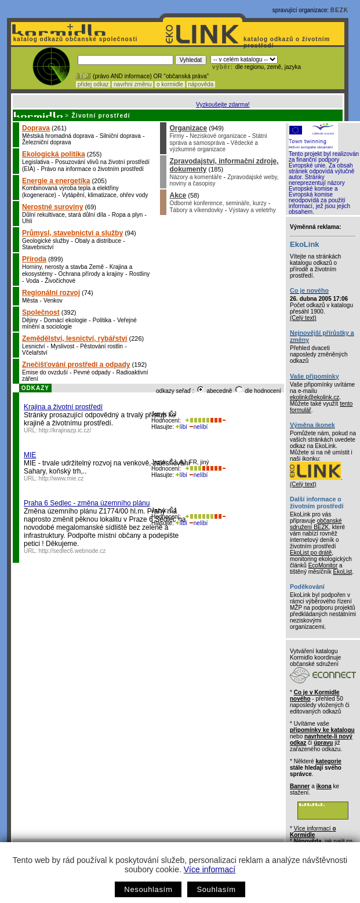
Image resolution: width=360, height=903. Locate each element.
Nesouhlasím (148, 889)
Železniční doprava (46, 142)
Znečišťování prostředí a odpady (76, 365)
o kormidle (170, 84)
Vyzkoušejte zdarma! (222, 104)
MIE (30, 455)
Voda (32, 281)
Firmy (176, 136)
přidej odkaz (93, 84)
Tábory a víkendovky (196, 210)
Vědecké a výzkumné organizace (213, 146)
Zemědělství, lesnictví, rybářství (74, 338)
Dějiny (30, 320)
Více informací (209, 869)
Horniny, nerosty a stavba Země (63, 267)
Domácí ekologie (65, 320)
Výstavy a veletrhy (252, 210)
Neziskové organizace (218, 136)
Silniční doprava (120, 136)
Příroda (34, 259)
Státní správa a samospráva (218, 139)
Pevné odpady (92, 372)
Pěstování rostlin (101, 346)
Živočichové (60, 281)
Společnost (41, 312)
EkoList (342, 572)
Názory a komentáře (195, 177)
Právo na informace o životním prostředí (92, 169)
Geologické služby (45, 241)
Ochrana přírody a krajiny (91, 274)
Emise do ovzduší (45, 372)
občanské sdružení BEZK (316, 524)
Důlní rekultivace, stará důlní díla (64, 215)
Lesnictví (33, 346)
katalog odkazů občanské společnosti (74, 39)
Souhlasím (216, 889)
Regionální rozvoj (51, 293)
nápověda (201, 84)
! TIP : (83, 76)
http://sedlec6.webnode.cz (72, 551)
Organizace (188, 128)
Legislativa (35, 162)
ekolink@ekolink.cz (314, 397)
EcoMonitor (323, 565)
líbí (181, 427)
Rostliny (139, 274)
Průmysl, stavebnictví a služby (72, 233)
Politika (102, 320)
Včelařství (35, 352)
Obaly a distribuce (98, 241)
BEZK (339, 10)
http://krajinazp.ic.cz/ (65, 430)
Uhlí (27, 221)
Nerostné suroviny (52, 207)
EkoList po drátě (311, 552)
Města (30, 300)
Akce (177, 195)
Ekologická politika (53, 154)
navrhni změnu (132, 84)
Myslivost (62, 346)
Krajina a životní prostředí (63, 407)
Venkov (53, 300)
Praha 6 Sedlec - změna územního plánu (87, 503)
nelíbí (198, 427)
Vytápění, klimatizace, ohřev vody (105, 195)
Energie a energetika (56, 181)
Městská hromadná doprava (58, 136)
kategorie (328, 761)
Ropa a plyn (127, 215)
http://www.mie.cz (61, 478)
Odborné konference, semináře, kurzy (217, 203)
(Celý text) (303, 318)
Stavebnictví (37, 247)
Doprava (36, 128)
